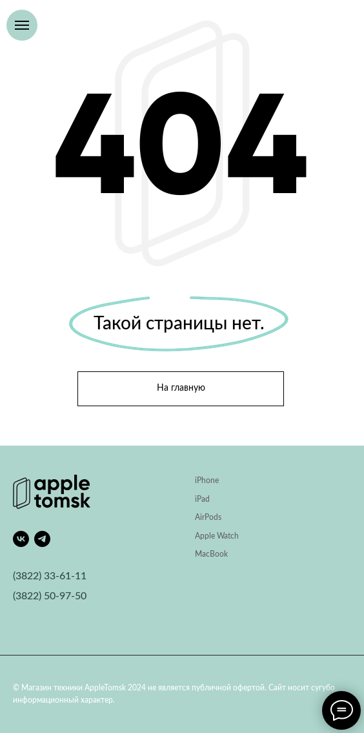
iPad (202, 499)
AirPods (208, 517)
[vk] (21, 539)
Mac (202, 554)
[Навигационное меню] (22, 25)
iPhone (207, 480)
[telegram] (42, 539)
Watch (228, 536)
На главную (181, 388)
